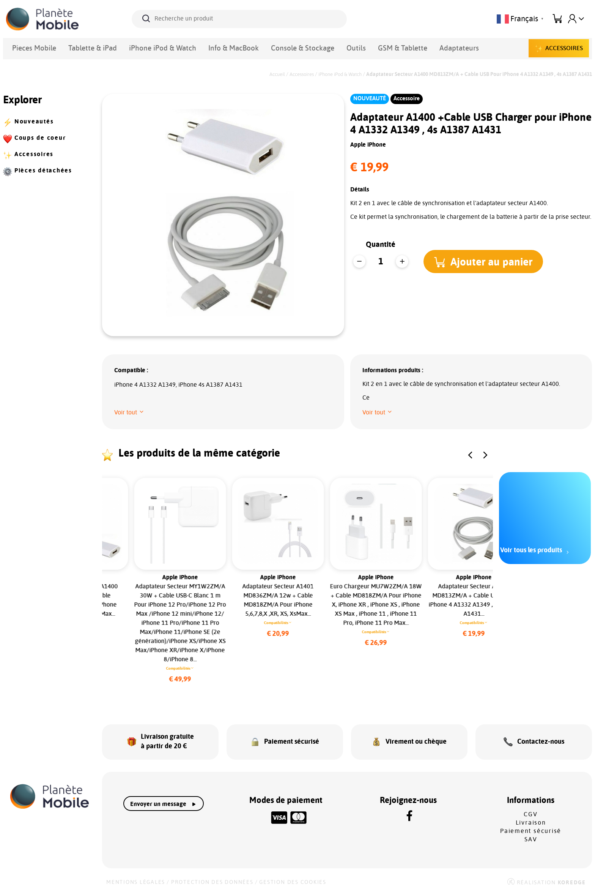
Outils (283, 47)
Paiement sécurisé (530, 823)
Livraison (531, 815)
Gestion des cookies (292, 874)
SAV (530, 831)
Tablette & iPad (76, 47)
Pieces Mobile (29, 47)
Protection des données (212, 874)
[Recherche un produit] (239, 19)
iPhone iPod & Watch (131, 47)
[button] (486, 261)
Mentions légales (135, 874)
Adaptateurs (366, 47)
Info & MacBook (186, 47)
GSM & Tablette (320, 47)
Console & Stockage (240, 47)
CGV (530, 806)
